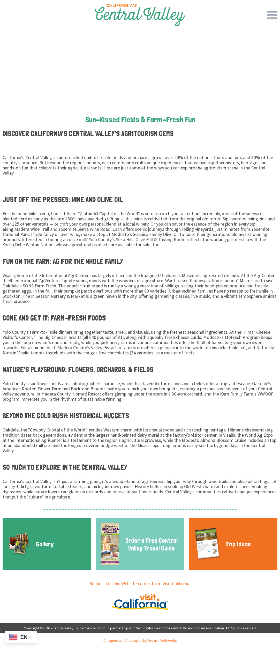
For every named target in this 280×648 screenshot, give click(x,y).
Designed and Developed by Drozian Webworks (140, 640)
